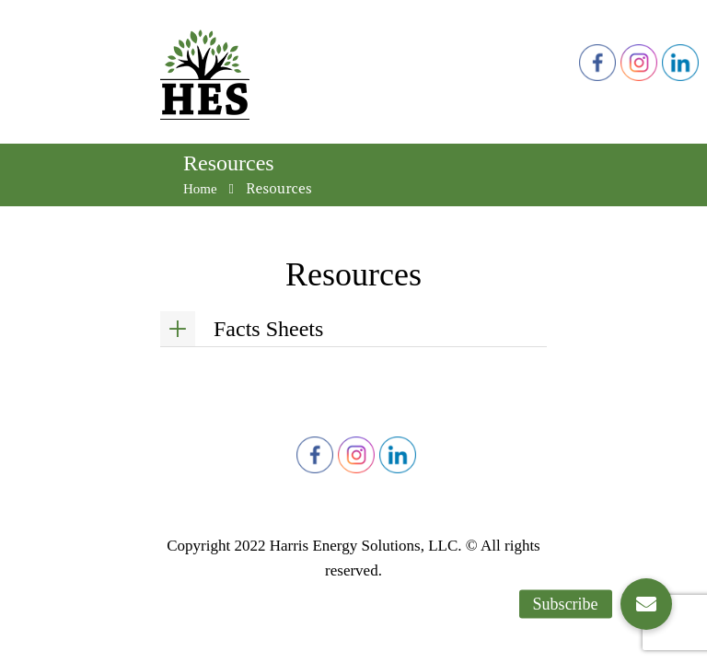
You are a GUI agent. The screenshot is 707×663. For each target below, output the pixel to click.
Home (200, 188)
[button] (646, 604)
